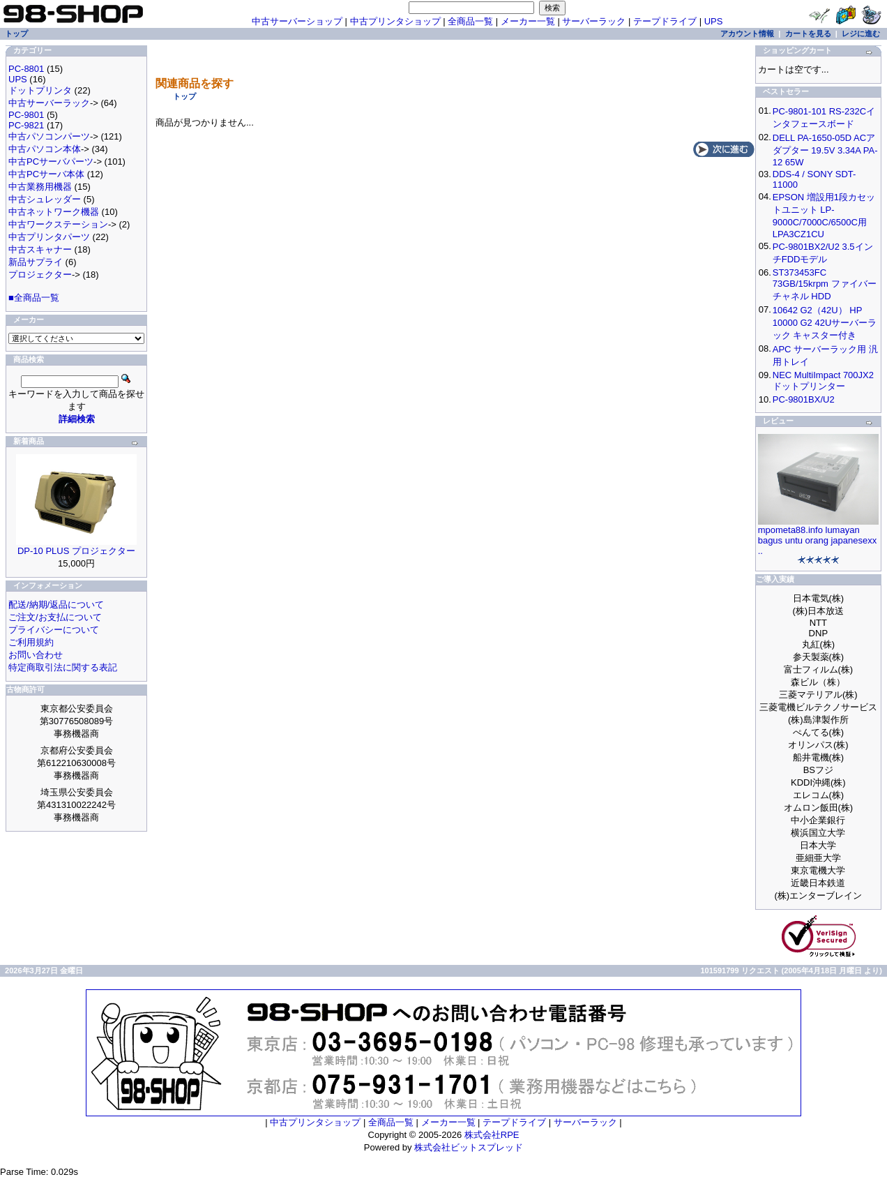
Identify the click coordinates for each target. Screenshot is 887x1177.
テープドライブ (665, 21)
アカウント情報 (747, 33)
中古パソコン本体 (44, 149)
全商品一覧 (470, 21)
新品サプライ (35, 262)
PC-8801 (26, 68)
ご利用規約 (31, 642)
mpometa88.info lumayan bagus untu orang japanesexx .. (817, 540)
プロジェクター (40, 274)
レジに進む (861, 33)
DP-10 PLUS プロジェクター (76, 551)
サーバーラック (594, 21)
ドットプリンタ (40, 90)
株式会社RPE (492, 1135)
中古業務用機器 (40, 186)
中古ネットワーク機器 (53, 212)
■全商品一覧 (33, 297)
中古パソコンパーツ (49, 136)
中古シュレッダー (44, 199)
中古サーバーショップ (297, 21)
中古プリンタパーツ (49, 237)
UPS (713, 21)
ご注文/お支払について (55, 617)
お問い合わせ (35, 655)
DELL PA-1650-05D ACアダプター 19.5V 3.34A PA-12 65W (825, 150)
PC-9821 (26, 125)
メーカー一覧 (528, 21)
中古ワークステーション (58, 224)
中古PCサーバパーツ (50, 161)
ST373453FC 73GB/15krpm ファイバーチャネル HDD (825, 284)
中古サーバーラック (49, 103)
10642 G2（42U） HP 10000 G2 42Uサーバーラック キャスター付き (825, 322)
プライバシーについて (53, 629)
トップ (184, 96)
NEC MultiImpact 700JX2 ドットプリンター (823, 380)
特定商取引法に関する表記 (62, 667)
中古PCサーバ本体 (46, 174)
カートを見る (808, 33)
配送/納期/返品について (56, 604)
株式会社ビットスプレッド (468, 1147)
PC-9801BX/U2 (804, 399)
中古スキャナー (40, 249)
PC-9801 (26, 115)
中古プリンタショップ (395, 21)
